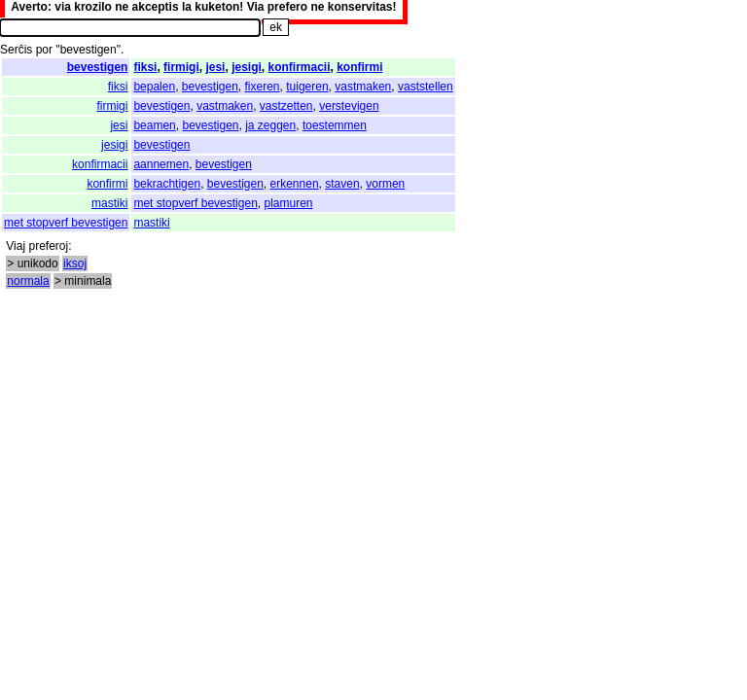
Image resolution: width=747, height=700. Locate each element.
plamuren (288, 203)
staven (342, 184)
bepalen (154, 86)
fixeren (262, 86)
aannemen (161, 164)
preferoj (48, 246)
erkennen (294, 184)
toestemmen (334, 125)
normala (28, 281)
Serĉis (16, 49)
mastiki (109, 203)
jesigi (246, 67)
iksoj (75, 263)
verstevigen (348, 106)
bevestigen (97, 67)
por (44, 49)
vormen (385, 184)
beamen (154, 125)
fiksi (145, 67)
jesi (215, 67)
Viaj (15, 246)
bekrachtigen (166, 184)
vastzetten (286, 106)
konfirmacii (298, 67)
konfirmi (359, 67)
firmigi (181, 67)
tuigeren (307, 86)
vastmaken (363, 86)
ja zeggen (270, 125)
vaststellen (425, 86)
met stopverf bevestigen (195, 203)
